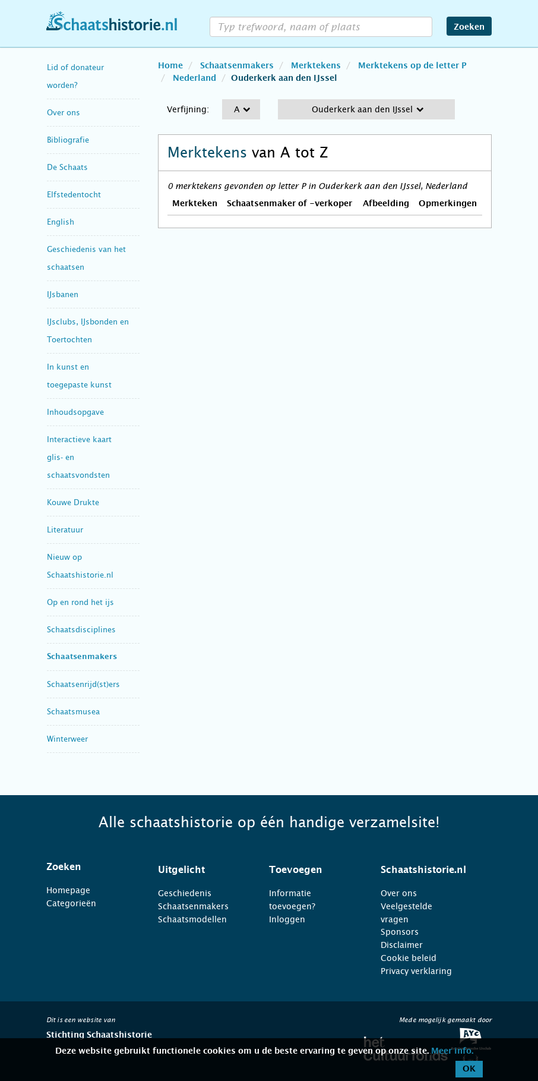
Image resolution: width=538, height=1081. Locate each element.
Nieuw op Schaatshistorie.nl (80, 566)
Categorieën (71, 903)
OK (469, 1069)
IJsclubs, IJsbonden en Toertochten (88, 330)
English (60, 222)
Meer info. (452, 1051)
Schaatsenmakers (82, 657)
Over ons (63, 112)
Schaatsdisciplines (81, 629)
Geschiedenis (184, 893)
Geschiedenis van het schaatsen (86, 258)
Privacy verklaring (416, 971)
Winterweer (67, 739)
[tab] (87, 867)
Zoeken (469, 27)
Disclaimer (402, 945)
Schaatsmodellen (192, 919)
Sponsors (400, 932)
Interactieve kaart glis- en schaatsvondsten (79, 457)
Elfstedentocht (74, 194)
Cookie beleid (408, 958)
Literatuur (65, 529)
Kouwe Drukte (73, 502)
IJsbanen (62, 294)
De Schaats (67, 167)
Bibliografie (68, 139)
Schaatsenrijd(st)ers (83, 684)
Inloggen (287, 919)
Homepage (68, 890)
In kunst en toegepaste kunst (79, 376)
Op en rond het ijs (80, 602)
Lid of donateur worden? (75, 76)
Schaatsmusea (73, 711)
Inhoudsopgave (75, 412)
